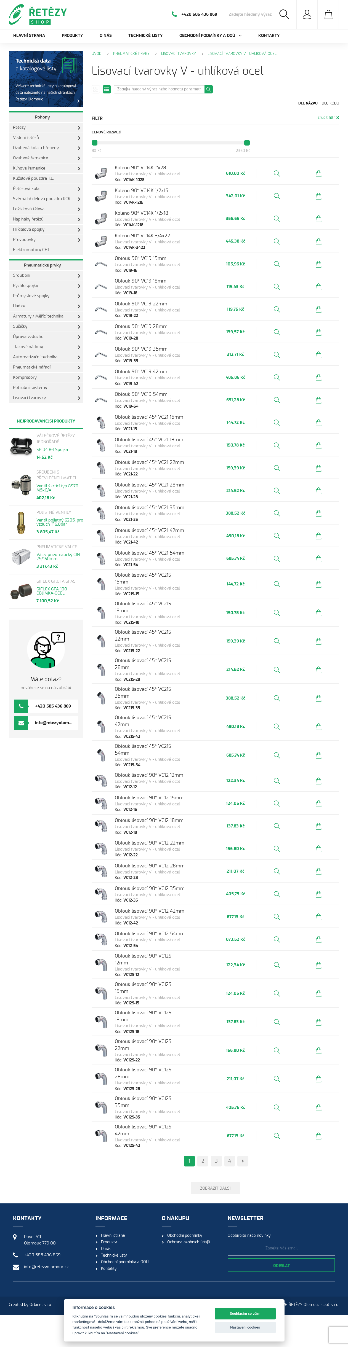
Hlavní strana (29, 36)
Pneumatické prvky (42, 265)
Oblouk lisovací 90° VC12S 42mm (161, 1157)
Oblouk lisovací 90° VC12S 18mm (160, 1056)
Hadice (47, 306)
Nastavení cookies (245, 1327)
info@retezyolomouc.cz (58, 723)
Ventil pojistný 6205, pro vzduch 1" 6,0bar (59, 522)
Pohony (42, 117)
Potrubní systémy (47, 388)
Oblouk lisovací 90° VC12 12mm (159, 802)
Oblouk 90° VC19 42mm (151, 396)
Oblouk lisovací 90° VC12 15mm (159, 828)
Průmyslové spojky (47, 296)
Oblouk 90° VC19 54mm (151, 422)
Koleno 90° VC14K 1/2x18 (151, 219)
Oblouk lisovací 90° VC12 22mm (159, 878)
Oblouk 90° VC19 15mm (150, 270)
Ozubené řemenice (47, 158)
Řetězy (47, 127)
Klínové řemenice (47, 168)
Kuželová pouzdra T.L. (33, 178)
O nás (106, 36)
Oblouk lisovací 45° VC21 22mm (159, 498)
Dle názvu (308, 103)
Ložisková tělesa (47, 209)
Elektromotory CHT (31, 250)
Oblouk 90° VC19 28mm (151, 346)
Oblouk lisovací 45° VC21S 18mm (160, 650)
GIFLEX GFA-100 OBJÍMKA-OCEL (51, 591)
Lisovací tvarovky (47, 398)
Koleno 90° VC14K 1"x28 (150, 168)
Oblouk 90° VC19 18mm (150, 295)
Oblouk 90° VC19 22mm (151, 320)
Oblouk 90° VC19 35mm (151, 371)
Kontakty (269, 36)
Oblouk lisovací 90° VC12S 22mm (161, 1081)
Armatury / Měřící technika (47, 316)
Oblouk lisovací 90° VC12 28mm (160, 904)
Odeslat (281, 1298)
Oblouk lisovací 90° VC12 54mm (160, 980)
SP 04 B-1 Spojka (52, 450)
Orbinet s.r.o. (41, 1337)
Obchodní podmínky (184, 1268)
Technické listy (145, 36)
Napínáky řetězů (47, 219)
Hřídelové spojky (47, 229)
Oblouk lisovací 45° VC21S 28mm (161, 701)
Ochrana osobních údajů (188, 1274)
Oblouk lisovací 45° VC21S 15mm (160, 625)
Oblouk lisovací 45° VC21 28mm (159, 523)
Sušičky (47, 326)
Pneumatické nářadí (47, 367)
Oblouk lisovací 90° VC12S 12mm (160, 1005)
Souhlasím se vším (245, 1313)
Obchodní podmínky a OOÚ (124, 1294)
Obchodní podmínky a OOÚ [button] (210, 36)
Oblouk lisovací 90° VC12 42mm (159, 954)
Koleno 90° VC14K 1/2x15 (151, 194)
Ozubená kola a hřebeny (47, 148)
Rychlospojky (47, 286)
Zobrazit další (215, 1217)
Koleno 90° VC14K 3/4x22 (152, 244)
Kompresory (47, 377)
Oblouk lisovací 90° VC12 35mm (160, 929)
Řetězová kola (47, 189)
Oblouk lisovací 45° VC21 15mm (159, 447)
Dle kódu (330, 103)
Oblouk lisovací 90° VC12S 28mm (161, 1106)
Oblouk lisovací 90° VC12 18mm (159, 853)
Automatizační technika (47, 357)
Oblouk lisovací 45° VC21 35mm (159, 549)
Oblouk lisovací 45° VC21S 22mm (161, 675)
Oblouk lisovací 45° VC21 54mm (159, 599)
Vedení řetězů (47, 138)
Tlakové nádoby (47, 347)
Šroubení (47, 275)
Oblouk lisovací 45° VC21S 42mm (161, 751)
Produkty (72, 36)
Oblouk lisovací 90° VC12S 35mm (161, 1132)
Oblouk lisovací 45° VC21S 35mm (161, 726)
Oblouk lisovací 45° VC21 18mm (159, 472)
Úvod (97, 54)
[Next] (248, 1188)
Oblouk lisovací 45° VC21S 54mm (161, 777)
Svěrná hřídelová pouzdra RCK (47, 199)
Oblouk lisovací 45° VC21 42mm (159, 574)
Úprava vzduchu (47, 337)
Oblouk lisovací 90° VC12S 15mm (160, 1030)
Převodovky (47, 240)
